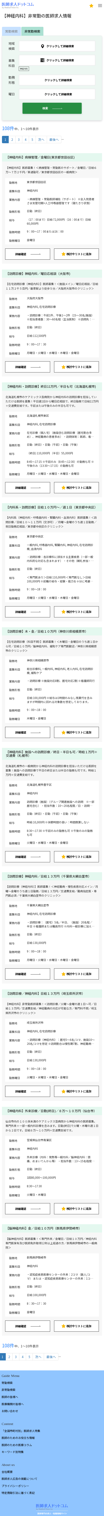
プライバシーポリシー (15, 1486)
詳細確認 (20, 254)
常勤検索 (11, 31)
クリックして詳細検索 (57, 46)
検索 (45, 108)
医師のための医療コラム (17, 1445)
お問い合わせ (10, 1411)
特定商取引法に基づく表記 (18, 1493)
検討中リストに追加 (76, 254)
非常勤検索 (32, 31)
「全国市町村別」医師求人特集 (21, 1431)
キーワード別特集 (13, 1452)
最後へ (54, 139)
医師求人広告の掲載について (19, 1479)
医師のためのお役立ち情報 (18, 1438)
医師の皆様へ (10, 1397)
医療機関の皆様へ (13, 1404)
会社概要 (7, 1472)
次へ (41, 139)
